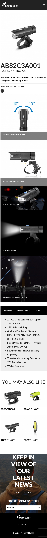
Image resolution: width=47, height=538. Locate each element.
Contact (24, 524)
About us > (23, 492)
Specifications (23, 310)
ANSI (38, 310)
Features (8, 310)
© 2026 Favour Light (23, 533)
